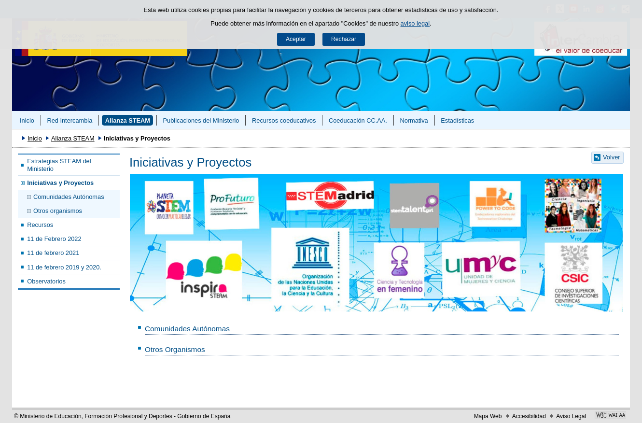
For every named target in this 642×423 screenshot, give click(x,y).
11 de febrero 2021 (53, 252)
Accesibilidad (529, 416)
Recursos (40, 224)
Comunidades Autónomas (68, 196)
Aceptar (296, 39)
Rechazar (343, 39)
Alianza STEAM (127, 120)
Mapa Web (488, 416)
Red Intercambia (69, 120)
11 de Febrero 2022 (54, 238)
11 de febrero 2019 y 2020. (64, 267)
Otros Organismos (175, 349)
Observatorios (46, 281)
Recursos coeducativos (284, 120)
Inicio (27, 120)
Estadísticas (457, 120)
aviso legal (415, 23)
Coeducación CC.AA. (358, 120)
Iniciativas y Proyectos (60, 182)
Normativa (414, 120)
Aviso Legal (571, 416)
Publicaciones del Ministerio (201, 120)
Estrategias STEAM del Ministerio (59, 164)
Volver (611, 157)
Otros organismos (57, 210)
